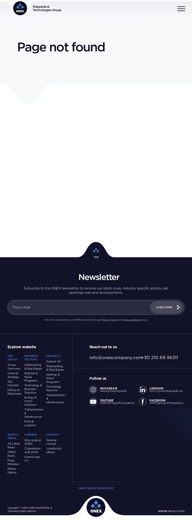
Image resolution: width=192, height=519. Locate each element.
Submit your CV (32, 459)
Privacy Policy (109, 319)
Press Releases (13, 462)
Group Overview (14, 366)
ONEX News (12, 454)
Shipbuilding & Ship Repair (33, 366)
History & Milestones (14, 392)
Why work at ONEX (32, 442)
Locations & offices (53, 450)
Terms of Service (131, 319)
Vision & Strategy (13, 375)
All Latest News (14, 445)
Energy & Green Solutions (30, 401)
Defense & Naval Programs (31, 376)
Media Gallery (12, 470)
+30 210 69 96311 (159, 357)
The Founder (13, 383)
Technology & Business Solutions (33, 388)
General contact (51, 442)
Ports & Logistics (30, 423)
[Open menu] (181, 9)
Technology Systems (53, 388)
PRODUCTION (171, 511)
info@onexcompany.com (115, 357)
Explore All (53, 361)
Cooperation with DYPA (32, 450)
